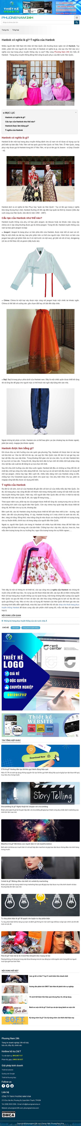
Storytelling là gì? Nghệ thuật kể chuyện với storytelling (24, 807)
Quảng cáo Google (8, 1074)
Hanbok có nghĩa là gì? (15, 117)
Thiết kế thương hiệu (9, 1077)
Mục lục (39, 112)
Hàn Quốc (15, 628)
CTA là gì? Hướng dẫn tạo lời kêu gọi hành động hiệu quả (24, 769)
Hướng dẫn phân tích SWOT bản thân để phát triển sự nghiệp (51, 986)
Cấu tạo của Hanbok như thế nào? (20, 122)
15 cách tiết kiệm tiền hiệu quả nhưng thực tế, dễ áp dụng (50, 997)
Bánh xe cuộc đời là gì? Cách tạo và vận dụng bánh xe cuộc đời (52, 1007)
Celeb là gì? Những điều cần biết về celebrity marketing (24, 881)
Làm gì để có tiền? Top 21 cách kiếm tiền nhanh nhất (48, 976)
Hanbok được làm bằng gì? (17, 126)
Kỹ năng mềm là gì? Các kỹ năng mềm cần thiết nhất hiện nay (51, 1018)
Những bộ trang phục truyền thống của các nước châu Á (25, 621)
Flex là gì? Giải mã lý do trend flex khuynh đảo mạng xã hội (25, 956)
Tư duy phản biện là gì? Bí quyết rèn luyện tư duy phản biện (25, 918)
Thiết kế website (7, 1070)
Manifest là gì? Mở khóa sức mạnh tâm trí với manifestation (26, 844)
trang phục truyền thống (30, 628)
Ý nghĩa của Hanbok (14, 130)
